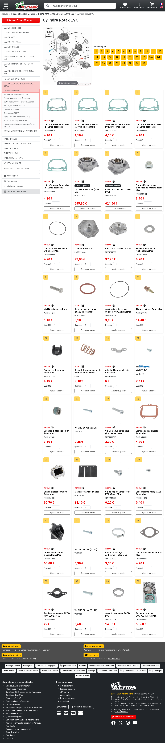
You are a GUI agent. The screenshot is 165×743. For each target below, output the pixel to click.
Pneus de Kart (8, 671)
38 (144, 63)
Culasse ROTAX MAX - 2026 (118, 248)
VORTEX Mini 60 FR (12, 163)
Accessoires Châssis (50, 671)
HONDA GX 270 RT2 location (16, 168)
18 (123, 57)
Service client (91, 655)
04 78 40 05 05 (114, 659)
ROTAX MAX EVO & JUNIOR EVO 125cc (56, 14)
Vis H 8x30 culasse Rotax (56, 309)
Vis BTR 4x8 (141, 370)
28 (110, 63)
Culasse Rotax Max (84, 248)
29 (117, 63)
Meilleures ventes (13, 186)
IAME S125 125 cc (12, 42)
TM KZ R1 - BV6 (11, 153)
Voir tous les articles (15, 191)
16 (110, 57)
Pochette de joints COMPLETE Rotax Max (146, 614)
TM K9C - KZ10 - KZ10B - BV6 (17, 143)
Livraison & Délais (11, 646)
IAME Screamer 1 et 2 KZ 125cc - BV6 (19, 57)
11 (147, 51)
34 (137, 63)
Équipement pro (155, 671)
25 (97, 63)
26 (103, 63)
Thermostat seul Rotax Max (149, 309)
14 (97, 57)
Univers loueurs (82, 676)
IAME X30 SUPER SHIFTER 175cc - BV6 (20, 72)
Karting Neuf (28, 666)
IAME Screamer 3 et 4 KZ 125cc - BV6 (19, 65)
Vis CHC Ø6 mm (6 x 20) (86, 428)
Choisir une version (88, 208)
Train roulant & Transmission (73, 671)
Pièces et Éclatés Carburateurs (101, 666)
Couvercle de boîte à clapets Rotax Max (53, 553)
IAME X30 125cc (11, 47)
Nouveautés (11, 176)
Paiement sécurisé (94, 646)
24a (151, 57)
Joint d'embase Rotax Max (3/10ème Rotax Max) (87, 125)
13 (160, 51)
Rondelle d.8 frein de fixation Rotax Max (145, 249)
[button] (12, 732)
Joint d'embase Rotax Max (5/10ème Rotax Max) (148, 125)
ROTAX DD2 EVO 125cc (14, 79)
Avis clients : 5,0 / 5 (12, 655)
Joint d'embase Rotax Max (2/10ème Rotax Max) (56, 125)
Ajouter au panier (57, 145)
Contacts (62, 707)
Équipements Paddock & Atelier (133, 671)
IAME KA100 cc (11, 37)
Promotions (10, 181)
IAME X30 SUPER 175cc (15, 51)
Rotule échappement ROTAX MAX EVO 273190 (57, 614)
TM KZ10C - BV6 (11, 148)
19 (130, 57)
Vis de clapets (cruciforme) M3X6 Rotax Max (118, 493)
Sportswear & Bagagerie (46, 666)
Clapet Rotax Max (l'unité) (87, 492)
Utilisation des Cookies (82, 707)
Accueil (5, 14)
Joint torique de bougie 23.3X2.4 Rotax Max (85, 310)
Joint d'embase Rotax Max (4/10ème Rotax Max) (117, 125)
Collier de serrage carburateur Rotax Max (116, 553)
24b (158, 57)
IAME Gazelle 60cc (12, 28)
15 (103, 57)
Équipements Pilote (68, 666)
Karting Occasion (13, 666)
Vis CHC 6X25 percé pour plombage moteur (117, 432)
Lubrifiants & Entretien (108, 671)
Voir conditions (121, 712)
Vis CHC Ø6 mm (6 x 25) (86, 549)
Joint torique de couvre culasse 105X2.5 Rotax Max (118, 310)
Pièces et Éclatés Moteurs (23, 14)
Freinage (91, 671)
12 (153, 51)
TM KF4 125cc (10, 139)
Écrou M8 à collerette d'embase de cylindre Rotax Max (149, 187)
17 (117, 57)
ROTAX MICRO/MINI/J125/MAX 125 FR (20, 132)
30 (123, 63)
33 (130, 63)
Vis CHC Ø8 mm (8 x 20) (86, 610)
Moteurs (82, 666)
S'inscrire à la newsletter (123, 717)
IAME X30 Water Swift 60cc (16, 32)
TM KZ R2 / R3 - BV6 (13, 158)
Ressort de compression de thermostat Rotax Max (88, 371)
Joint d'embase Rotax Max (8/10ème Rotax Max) (56, 186)
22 (144, 57)
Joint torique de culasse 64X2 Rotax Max (55, 249)
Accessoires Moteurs (150, 666)
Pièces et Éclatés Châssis (28, 671)
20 (137, 57)
